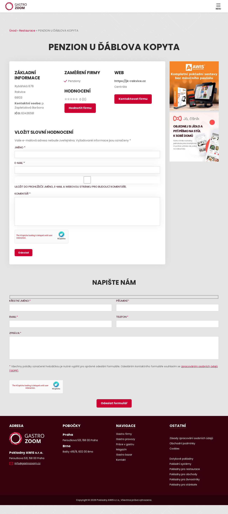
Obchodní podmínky (182, 443)
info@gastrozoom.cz (27, 463)
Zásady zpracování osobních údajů (191, 438)
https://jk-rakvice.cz (130, 81)
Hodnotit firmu (80, 108)
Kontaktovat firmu (133, 99)
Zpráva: (14, 333)
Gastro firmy (124, 434)
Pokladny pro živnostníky (185, 479)
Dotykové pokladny (181, 459)
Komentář (22, 193)
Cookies (174, 448)
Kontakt (121, 460)
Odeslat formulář (114, 403)
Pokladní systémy (180, 464)
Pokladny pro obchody (183, 474)
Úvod (12, 31)
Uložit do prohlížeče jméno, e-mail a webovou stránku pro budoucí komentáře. (70, 186)
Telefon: (121, 317)
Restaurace (27, 31)
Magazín (121, 449)
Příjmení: (122, 301)
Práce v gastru (125, 444)
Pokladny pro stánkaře (183, 484)
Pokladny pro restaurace (185, 469)
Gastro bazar (124, 454)
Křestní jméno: (19, 301)
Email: (13, 317)
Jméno (20, 147)
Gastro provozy (125, 439)
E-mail (20, 163)
